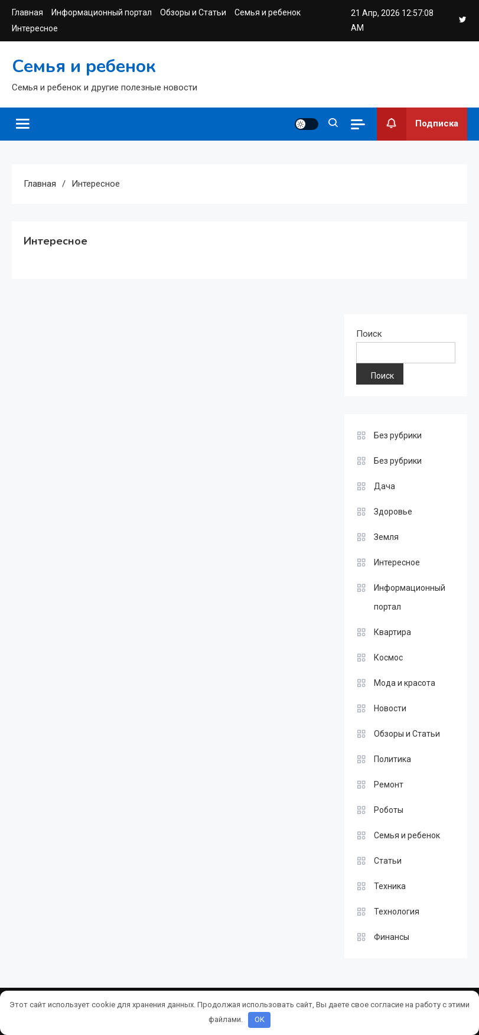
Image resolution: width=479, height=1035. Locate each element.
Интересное (35, 28)
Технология (396, 911)
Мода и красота (404, 683)
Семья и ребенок (267, 12)
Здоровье (393, 511)
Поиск (369, 333)
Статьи (388, 860)
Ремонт (388, 784)
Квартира (392, 632)
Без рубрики (398, 435)
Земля (386, 537)
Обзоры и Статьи (193, 12)
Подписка (417, 124)
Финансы (391, 937)
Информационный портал (101, 12)
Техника (390, 886)
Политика (392, 759)
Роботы (388, 810)
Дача (384, 486)
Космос (388, 657)
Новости (390, 708)
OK (260, 1019)
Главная (27, 12)
